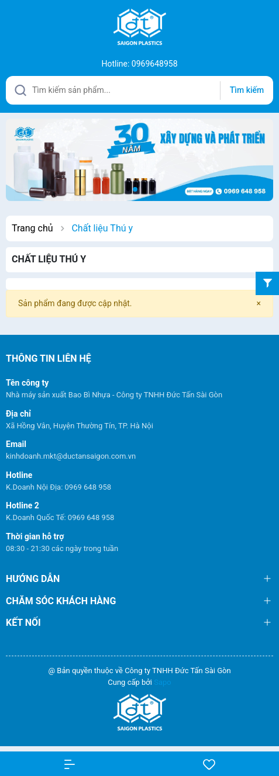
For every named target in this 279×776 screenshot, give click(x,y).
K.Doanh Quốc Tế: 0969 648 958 (60, 517)
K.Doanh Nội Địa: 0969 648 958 (58, 487)
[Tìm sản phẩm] (139, 90)
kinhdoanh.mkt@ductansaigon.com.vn (71, 456)
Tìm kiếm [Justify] (247, 90)
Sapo (162, 682)
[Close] (259, 303)
